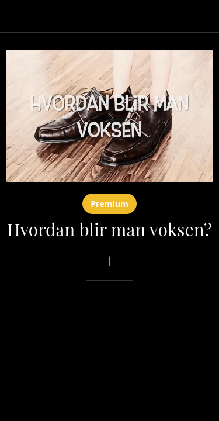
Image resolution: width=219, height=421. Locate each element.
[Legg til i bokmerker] (171, 316)
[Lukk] (16, 16)
